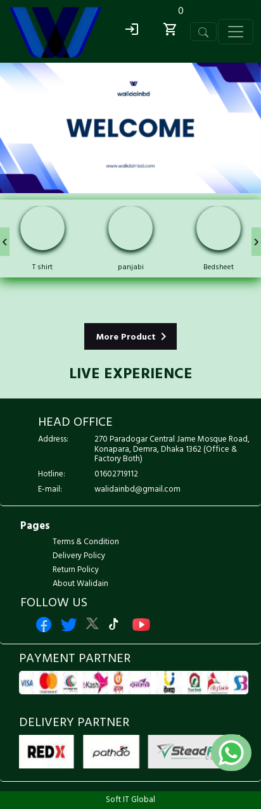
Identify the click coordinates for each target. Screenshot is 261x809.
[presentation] (5, 241)
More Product (133, 336)
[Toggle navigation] (203, 31)
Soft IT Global (130, 799)
